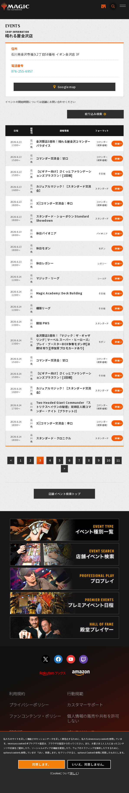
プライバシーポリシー (29, 704)
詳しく (74, 773)
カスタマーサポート (85, 704)
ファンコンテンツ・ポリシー (35, 716)
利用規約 (17, 693)
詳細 (117, 143)
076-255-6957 (22, 71)
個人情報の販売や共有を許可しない (93, 718)
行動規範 (75, 693)
